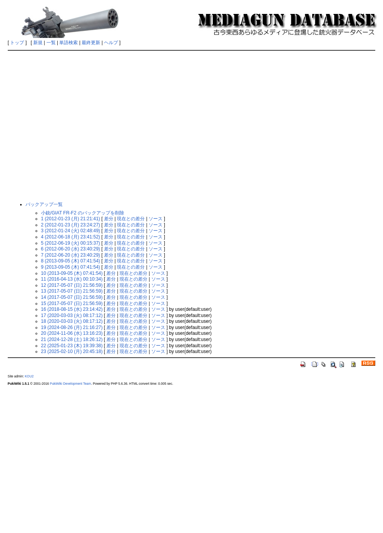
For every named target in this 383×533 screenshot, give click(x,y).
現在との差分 (131, 218)
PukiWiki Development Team (70, 384)
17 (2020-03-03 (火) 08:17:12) (72, 315)
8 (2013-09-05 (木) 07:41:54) (70, 261)
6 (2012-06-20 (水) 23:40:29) (70, 249)
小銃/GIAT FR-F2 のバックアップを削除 (82, 213)
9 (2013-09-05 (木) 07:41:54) (70, 267)
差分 (108, 218)
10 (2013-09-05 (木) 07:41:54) (72, 273)
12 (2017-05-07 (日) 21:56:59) (72, 285)
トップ (17, 42)
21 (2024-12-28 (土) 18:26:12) (72, 339)
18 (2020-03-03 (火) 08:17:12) (72, 321)
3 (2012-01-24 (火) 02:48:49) (70, 230)
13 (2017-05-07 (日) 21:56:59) (72, 291)
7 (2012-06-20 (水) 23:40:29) (70, 255)
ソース (155, 218)
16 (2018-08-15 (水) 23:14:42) (72, 309)
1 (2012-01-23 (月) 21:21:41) (70, 218)
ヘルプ (111, 42)
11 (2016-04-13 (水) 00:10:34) (72, 279)
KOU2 (29, 376)
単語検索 (68, 42)
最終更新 (91, 42)
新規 (38, 42)
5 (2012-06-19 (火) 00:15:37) (70, 243)
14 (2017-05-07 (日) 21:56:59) (72, 297)
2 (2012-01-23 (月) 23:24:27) (70, 225)
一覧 (51, 42)
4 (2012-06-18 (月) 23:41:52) (70, 237)
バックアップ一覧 (44, 204)
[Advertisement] (72, 125)
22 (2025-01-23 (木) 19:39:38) (72, 345)
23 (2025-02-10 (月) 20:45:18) (72, 351)
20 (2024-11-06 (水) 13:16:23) (72, 333)
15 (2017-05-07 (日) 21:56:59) (72, 303)
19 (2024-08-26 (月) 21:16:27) (72, 327)
